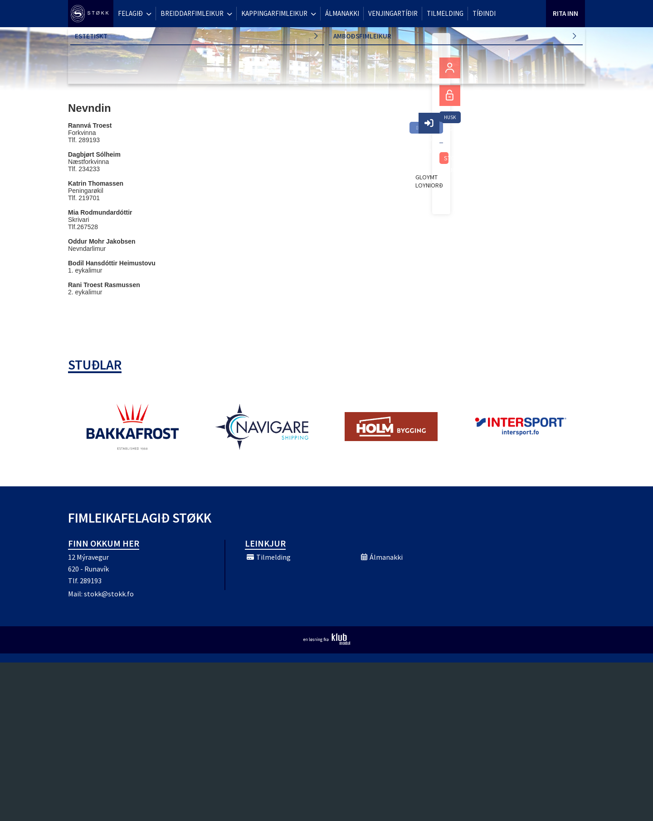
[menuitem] (90, 13)
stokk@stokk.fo (109, 593)
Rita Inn (565, 13)
